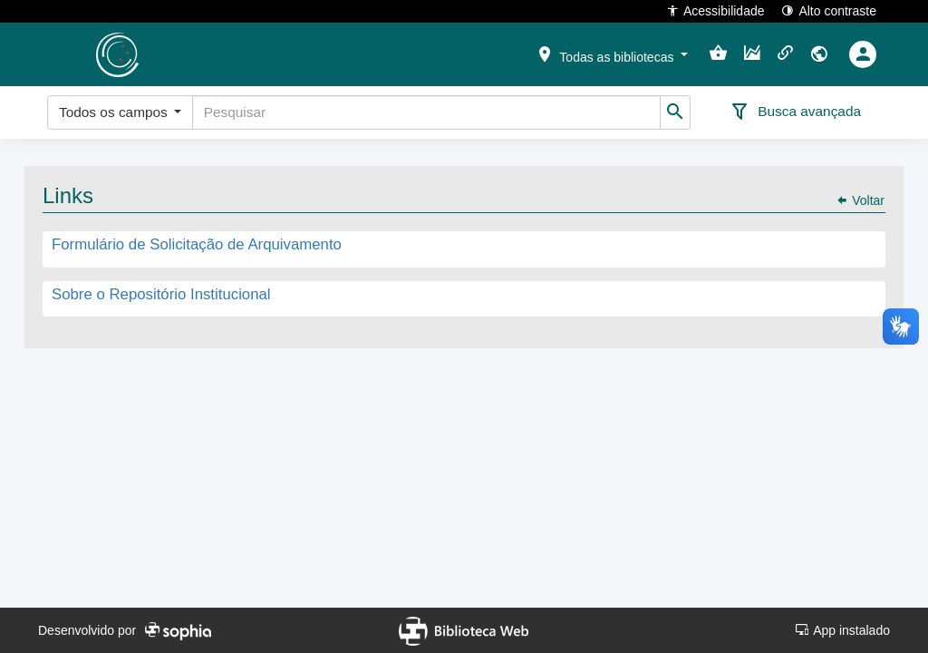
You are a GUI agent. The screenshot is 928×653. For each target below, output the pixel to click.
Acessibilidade (715, 10)
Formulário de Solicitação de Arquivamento (197, 245)
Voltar (860, 200)
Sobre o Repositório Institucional (161, 294)
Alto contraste (828, 10)
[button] (611, 53)
